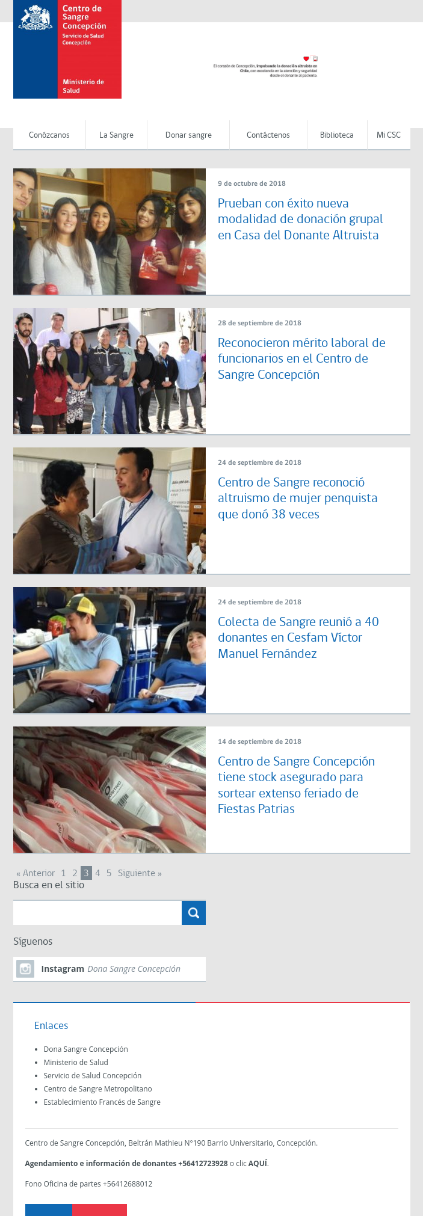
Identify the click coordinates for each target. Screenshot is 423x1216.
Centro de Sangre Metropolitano (98, 1089)
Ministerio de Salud (76, 1062)
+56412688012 (127, 1184)
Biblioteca (337, 135)
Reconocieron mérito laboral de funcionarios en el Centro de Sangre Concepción (302, 359)
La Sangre (116, 135)
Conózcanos (49, 135)
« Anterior (35, 874)
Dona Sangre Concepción (86, 1049)
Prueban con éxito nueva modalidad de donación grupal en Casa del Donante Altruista (300, 220)
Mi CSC (389, 135)
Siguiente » (140, 874)
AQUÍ (258, 1163)
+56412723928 (202, 1163)
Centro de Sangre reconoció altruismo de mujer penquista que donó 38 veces (298, 499)
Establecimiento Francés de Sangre (102, 1102)
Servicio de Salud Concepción (93, 1075)
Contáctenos (268, 135)
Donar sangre (188, 135)
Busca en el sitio (48, 885)
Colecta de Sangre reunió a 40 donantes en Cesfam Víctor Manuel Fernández (298, 639)
